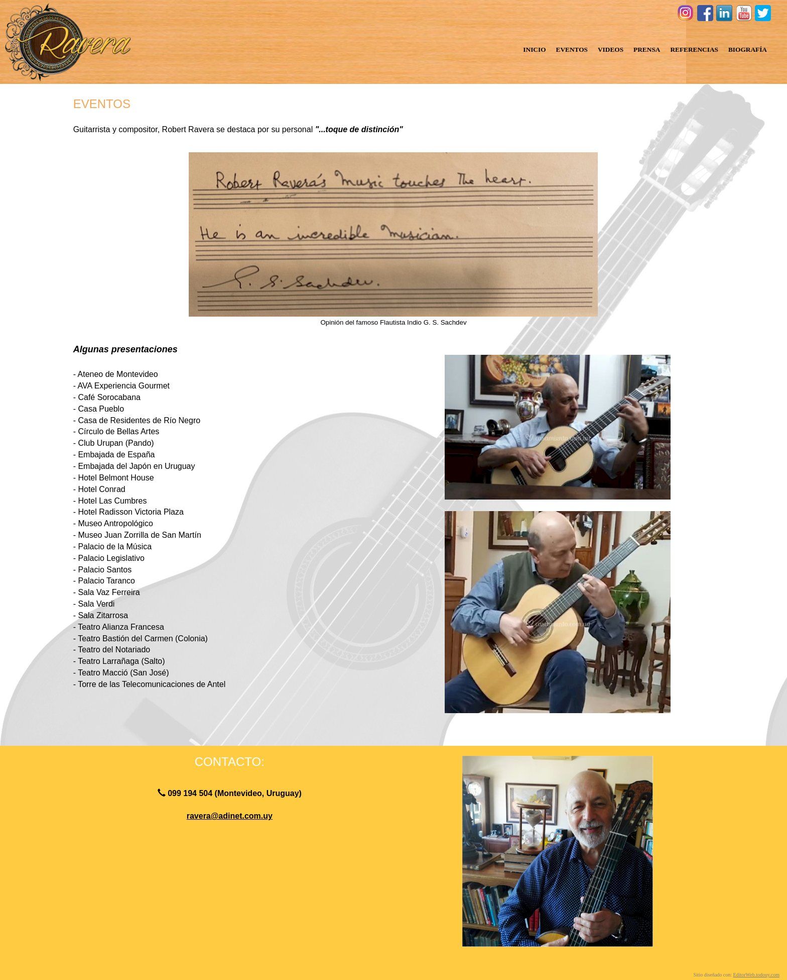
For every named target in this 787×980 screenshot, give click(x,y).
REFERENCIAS (694, 49)
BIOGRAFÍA (747, 49)
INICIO (534, 49)
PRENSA (646, 49)
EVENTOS (572, 49)
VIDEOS (610, 49)
